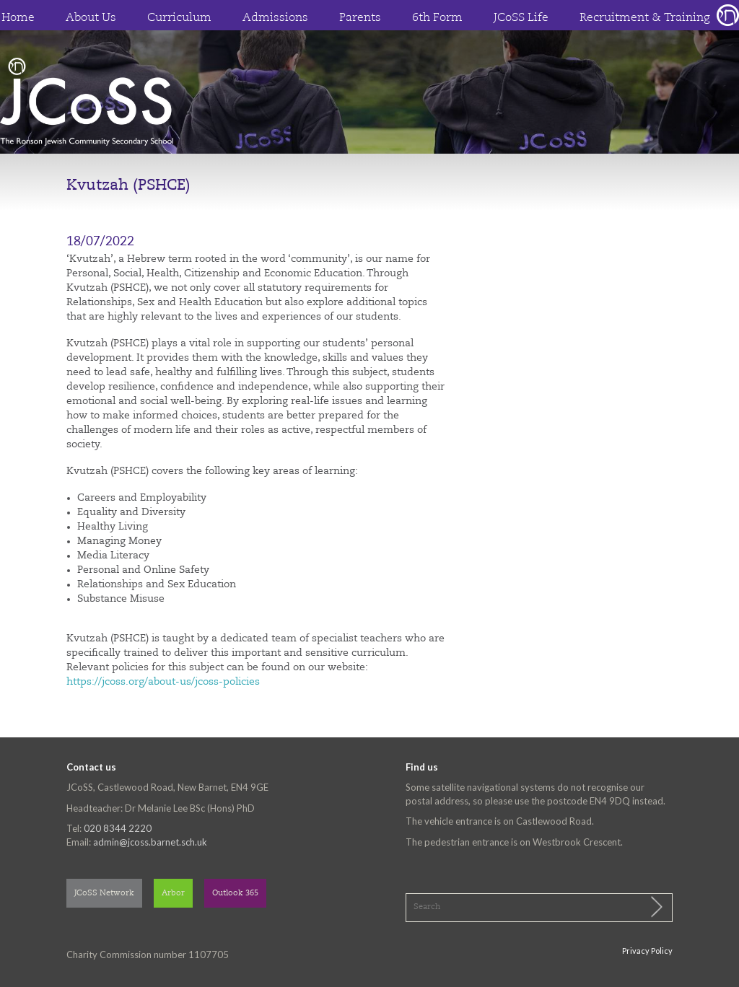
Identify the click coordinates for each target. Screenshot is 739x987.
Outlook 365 (235, 894)
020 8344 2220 (118, 828)
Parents (360, 18)
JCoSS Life (521, 18)
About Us (91, 18)
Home (18, 18)
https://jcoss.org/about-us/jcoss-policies (163, 682)
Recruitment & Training (645, 18)
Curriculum (179, 18)
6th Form (437, 18)
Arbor (173, 894)
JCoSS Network (104, 894)
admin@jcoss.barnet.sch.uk (150, 842)
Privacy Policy (647, 950)
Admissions (275, 18)
